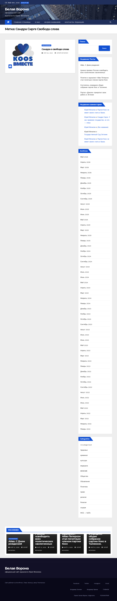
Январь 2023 (85, 366)
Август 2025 (85, 204)
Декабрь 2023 (85, 309)
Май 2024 (84, 282)
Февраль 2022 (85, 424)
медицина (84, 466)
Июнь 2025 (84, 214)
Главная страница (22, 22)
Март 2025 (84, 230)
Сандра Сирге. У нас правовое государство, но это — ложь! (97, 120)
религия (83, 497)
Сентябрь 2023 (86, 324)
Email (107, 583)
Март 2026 (84, 167)
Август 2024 (85, 267)
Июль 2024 (84, 272)
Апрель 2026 (85, 162)
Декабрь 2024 (85, 246)
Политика (84, 487)
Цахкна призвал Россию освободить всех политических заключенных (45, 537)
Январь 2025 (85, 241)
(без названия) (103, 127)
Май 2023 (84, 345)
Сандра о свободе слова (55, 49)
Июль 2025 (84, 209)
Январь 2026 (85, 178)
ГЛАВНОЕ (106, 589)
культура (83, 460)
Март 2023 (84, 356)
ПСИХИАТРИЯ (104, 595)
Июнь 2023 (84, 340)
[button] (110, 22)
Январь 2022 (85, 429)
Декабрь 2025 (85, 183)
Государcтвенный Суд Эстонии (95, 134)
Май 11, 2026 (68, 547)
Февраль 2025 (85, 235)
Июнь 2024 (84, 277)
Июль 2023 (84, 335)
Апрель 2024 (85, 288)
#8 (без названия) (52, 22)
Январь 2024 (85, 303)
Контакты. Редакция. (74, 22)
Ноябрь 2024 (85, 251)
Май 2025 (84, 220)
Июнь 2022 (84, 403)
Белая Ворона (17, 9)
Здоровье (84, 450)
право (82, 492)
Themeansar (41, 582)
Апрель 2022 (85, 413)
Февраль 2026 (85, 173)
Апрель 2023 (85, 350)
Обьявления (85, 481)
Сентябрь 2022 (86, 387)
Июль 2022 (84, 398)
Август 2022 (85, 392)
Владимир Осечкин (76, 589)
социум (83, 508)
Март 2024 (84, 293)
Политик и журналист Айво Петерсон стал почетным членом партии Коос (71, 537)
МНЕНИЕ (83, 471)
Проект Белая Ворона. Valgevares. (84, 595)
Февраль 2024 (85, 298)
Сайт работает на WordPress (14, 582)
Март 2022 (84, 419)
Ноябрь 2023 (85, 314)
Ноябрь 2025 (85, 188)
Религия (83, 502)
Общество (84, 476)
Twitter (86, 583)
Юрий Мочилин (61, 53)
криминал (84, 455)
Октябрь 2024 (85, 256)
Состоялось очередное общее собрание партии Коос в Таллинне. (97, 537)
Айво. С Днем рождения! (89, 65)
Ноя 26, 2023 (48, 53)
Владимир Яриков (92, 589)
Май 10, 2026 (95, 547)
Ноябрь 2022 (85, 377)
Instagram (97, 583)
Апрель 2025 (85, 225)
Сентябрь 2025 (86, 199)
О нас (37, 22)
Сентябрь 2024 (86, 262)
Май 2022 (84, 408)
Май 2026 (84, 157)
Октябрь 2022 (85, 382)
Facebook (76, 583)
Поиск (82, 41)
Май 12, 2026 (14, 547)
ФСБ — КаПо (85, 513)
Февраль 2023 (85, 361)
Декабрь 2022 (85, 371)
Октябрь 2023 (85, 319)
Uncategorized (46, 45)
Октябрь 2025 (85, 194)
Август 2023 (85, 330)
